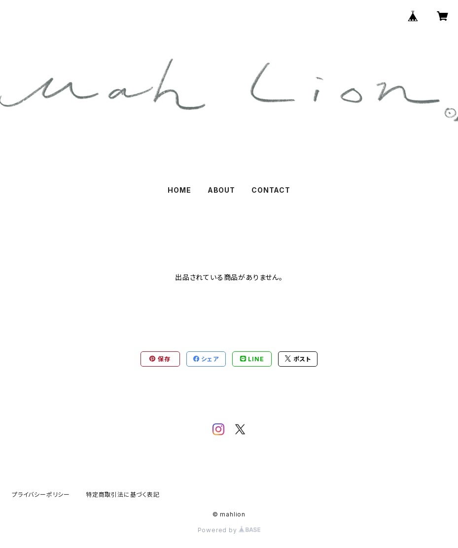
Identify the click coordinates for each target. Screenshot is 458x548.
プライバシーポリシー (41, 494)
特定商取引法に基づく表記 (123, 494)
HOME (179, 190)
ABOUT (221, 190)
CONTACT (270, 190)
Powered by (229, 530)
